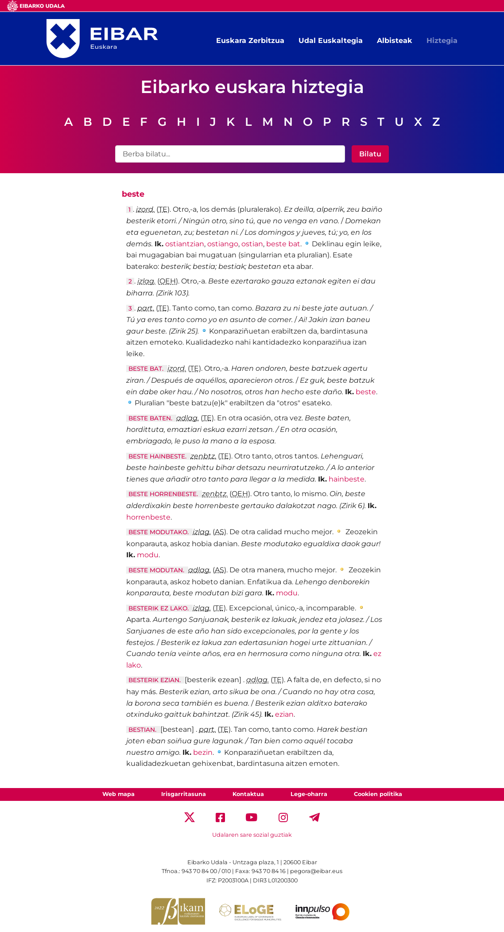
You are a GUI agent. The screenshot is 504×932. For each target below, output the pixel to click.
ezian (284, 714)
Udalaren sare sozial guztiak (252, 834)
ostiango (222, 244)
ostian (252, 244)
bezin (203, 752)
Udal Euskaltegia (331, 40)
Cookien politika (378, 794)
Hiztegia (441, 40)
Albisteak (394, 40)
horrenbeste (148, 517)
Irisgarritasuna (183, 794)
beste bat (283, 244)
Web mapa (118, 794)
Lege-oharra (309, 794)
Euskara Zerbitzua (250, 40)
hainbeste (346, 479)
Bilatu (370, 154)
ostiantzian (184, 244)
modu (148, 555)
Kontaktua (248, 794)
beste (366, 392)
